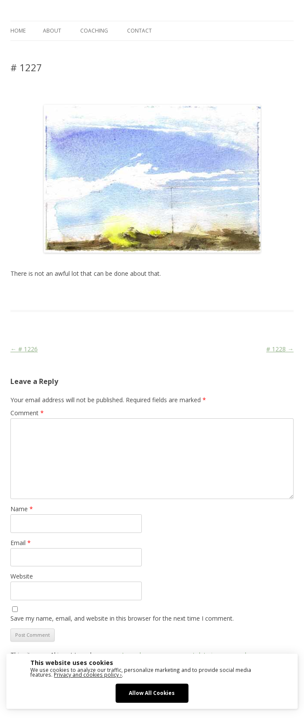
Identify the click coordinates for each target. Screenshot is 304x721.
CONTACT (139, 30)
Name (21, 509)
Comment (27, 413)
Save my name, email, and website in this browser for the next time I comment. (122, 618)
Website (21, 576)
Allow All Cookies (152, 692)
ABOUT (52, 30)
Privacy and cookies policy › (88, 674)
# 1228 (280, 349)
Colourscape (148, 294)
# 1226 (24, 349)
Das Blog (87, 294)
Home (18, 30)
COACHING (94, 30)
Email (20, 543)
